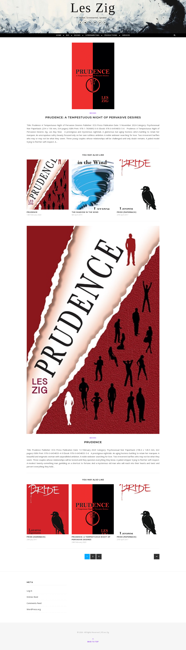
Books (77, 35)
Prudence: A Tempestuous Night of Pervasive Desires (93, 117)
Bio (67, 35)
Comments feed (34, 603)
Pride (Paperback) (126, 212)
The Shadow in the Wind (85, 212)
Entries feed (32, 597)
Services (126, 35)
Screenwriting (92, 35)
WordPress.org (34, 609)
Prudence (32, 212)
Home (58, 35)
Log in (29, 590)
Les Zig (93, 8)
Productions (110, 35)
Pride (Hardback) (36, 537)
